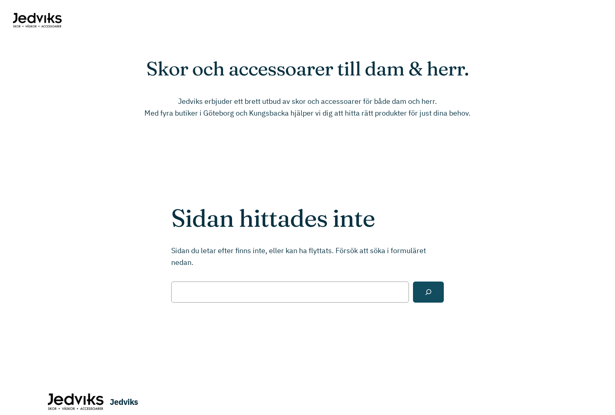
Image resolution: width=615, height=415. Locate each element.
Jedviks (124, 401)
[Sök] (428, 292)
